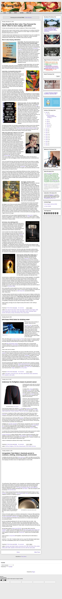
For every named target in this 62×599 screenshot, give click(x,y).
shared (31, 389)
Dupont (16, 546)
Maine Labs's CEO (28, 366)
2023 (46, 132)
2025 (46, 129)
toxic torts (34, 446)
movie (24, 394)
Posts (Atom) (23, 556)
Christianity (27, 309)
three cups (27, 258)
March (48, 123)
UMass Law (28, 12)
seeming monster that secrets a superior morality (26, 128)
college (13, 367)
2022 (46, 134)
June (48, 113)
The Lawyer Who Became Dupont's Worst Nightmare (26, 487)
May (47, 119)
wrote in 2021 (29, 325)
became (28, 363)
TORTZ (15, 12)
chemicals (7, 546)
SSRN (10, 12)
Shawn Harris (30, 215)
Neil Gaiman (8, 312)
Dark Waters (7, 373)
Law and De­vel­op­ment (53, 64)
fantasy (6, 311)
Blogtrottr (52, 195)
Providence (4, 529)
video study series (21, 290)
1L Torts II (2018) (47, 206)
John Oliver (20, 373)
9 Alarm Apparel (15, 406)
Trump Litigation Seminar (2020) (50, 204)
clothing (26, 493)
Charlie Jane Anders (20, 309)
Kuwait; (50, 61)
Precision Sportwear (6, 434)
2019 (46, 139)
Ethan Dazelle (7, 155)
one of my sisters (23, 367)
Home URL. (50, 198)
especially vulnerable (12, 423)
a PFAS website (15, 344)
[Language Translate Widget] (7, 565)
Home (4, 12)
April (48, 121)
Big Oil (9, 309)
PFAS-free (4, 414)
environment (13, 373)
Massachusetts (22, 446)
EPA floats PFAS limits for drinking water (16, 319)
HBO (27, 546)
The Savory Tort (10, 5)
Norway (12, 312)
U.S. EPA (20, 408)
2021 (46, 136)
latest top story (21, 457)
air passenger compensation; (51, 67)
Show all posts (28, 17)
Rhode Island (18, 547)
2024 (46, 130)
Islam (18, 311)
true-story (32, 394)
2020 (46, 137)
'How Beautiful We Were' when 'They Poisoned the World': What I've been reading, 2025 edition (19, 25)
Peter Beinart (17, 312)
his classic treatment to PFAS (17, 338)
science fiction (26, 312)
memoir (26, 311)
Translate (9, 566)
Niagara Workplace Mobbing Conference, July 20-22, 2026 (51, 93)
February (48, 125)
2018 (46, 141)
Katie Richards (26, 373)
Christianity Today (11, 286)
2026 (46, 112)
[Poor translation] (5, 580)
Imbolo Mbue (13, 311)
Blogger (33, 571)
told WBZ (30, 435)
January (48, 126)
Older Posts (37, 552)
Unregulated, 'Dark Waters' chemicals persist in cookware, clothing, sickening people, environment (19, 454)
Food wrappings (19, 493)
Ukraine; (53, 61)
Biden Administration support (12, 343)
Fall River (7, 446)
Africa (6, 309)
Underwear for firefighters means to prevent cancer (19, 382)
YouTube (22, 12)
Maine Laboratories (22, 363)
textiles (30, 446)
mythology (31, 311)
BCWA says (21, 532)
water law (27, 547)
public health (7, 547)
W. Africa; (52, 63)
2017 (46, 143)
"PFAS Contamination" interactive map (10, 516)
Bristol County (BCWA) (16, 528)
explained (27, 355)
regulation (7, 375)
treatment (29, 390)
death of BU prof (55, 67)
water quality (11, 375)
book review (13, 309)
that (28, 216)
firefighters (11, 446)
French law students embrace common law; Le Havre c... (51, 116)
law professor (49, 173)
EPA (17, 373)
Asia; (57, 61)
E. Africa (56, 63)
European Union (29, 408)
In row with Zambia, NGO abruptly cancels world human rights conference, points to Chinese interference (51, 30)
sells (19, 365)
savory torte (55, 180)
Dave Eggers (32, 309)
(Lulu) (50, 65)
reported (3, 353)
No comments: (21, 307)
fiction (9, 311)
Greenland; (48, 63)
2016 (46, 144)
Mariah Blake (22, 311)
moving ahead (12, 535)
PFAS (21, 312)
